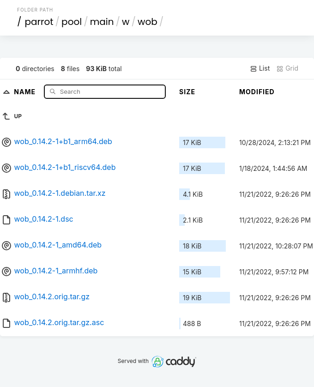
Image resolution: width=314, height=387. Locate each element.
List (260, 68)
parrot (39, 21)
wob (147, 21)
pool (71, 21)
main (102, 21)
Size (187, 92)
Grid (287, 68)
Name (25, 91)
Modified (257, 92)
